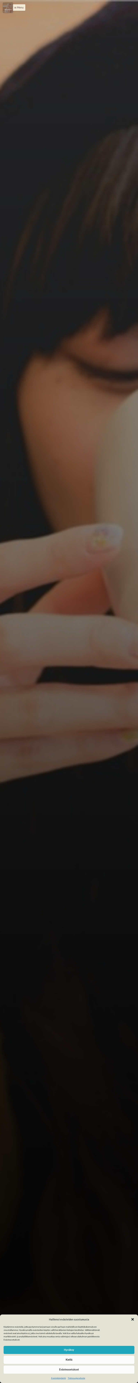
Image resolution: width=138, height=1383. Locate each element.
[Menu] (8, 8)
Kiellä (69, 1359)
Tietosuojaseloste (76, 1378)
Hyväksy (69, 1349)
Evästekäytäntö (58, 1378)
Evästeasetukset (69, 1369)
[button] (132, 1319)
